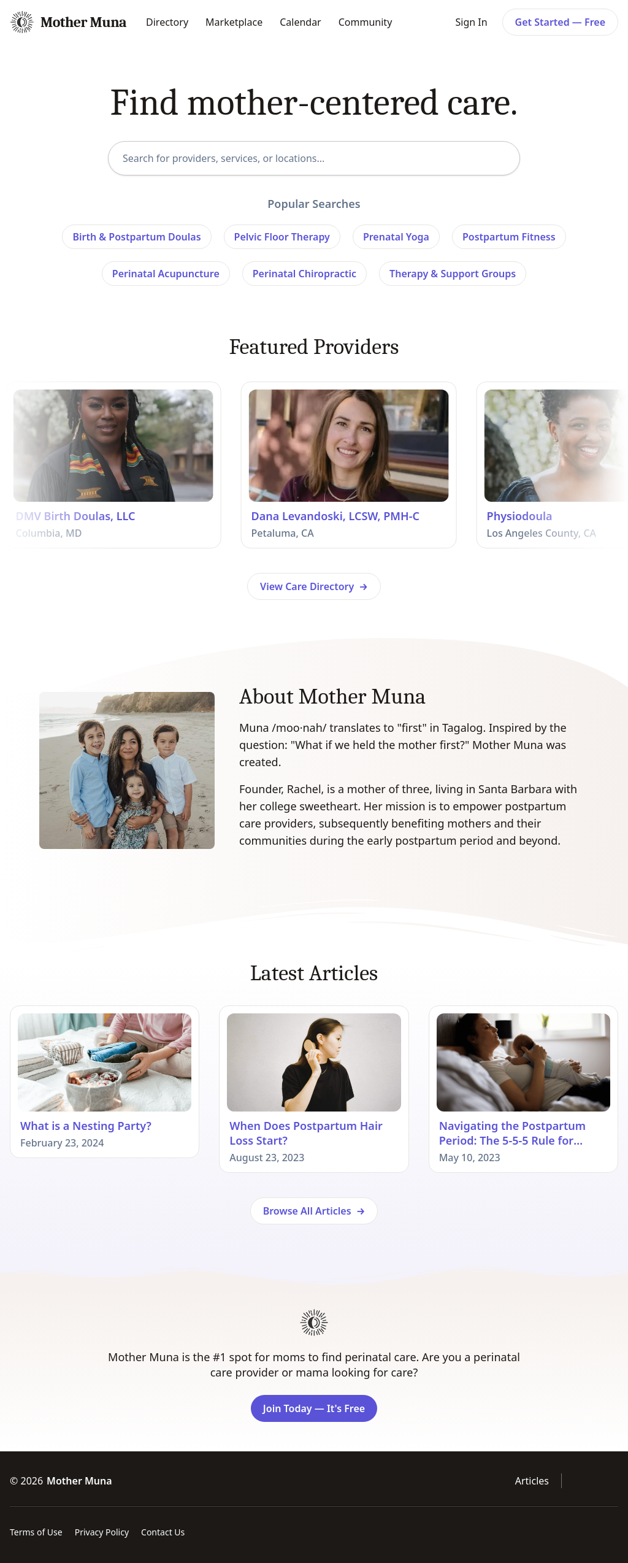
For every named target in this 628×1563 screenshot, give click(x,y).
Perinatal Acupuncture (166, 273)
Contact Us (163, 1532)
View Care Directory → (314, 586)
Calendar (300, 22)
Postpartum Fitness (509, 237)
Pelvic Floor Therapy (282, 237)
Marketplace (233, 22)
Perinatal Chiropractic (304, 273)
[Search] (501, 157)
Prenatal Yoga (396, 237)
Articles (532, 1481)
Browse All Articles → (314, 1211)
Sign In (471, 22)
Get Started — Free (560, 22)
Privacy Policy (102, 1532)
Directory (167, 22)
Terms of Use (36, 1532)
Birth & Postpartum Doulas (136, 237)
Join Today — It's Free (314, 1408)
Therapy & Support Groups (452, 273)
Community (365, 22)
